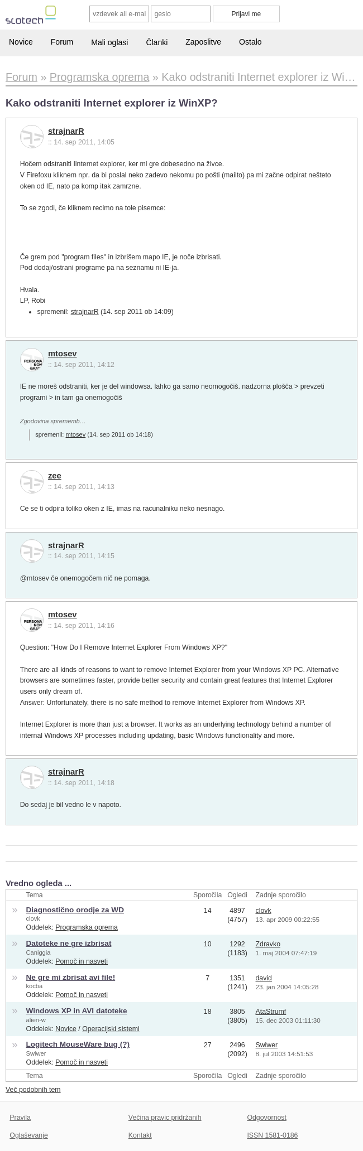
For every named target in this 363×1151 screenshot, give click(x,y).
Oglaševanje (28, 1135)
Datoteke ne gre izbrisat (69, 943)
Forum (62, 41)
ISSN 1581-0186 (272, 1135)
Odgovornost (266, 1117)
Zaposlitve (203, 41)
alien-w (36, 1020)
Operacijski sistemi (111, 1029)
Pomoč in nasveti (81, 961)
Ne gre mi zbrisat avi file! (71, 977)
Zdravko (268, 944)
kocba (34, 986)
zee (54, 475)
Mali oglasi (109, 42)
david (264, 978)
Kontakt (140, 1135)
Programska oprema (86, 927)
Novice (21, 41)
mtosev (62, 353)
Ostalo (250, 41)
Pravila (20, 1117)
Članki (157, 42)
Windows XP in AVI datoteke (76, 1011)
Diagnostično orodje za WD (75, 910)
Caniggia (38, 952)
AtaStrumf (271, 1011)
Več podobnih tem (33, 1090)
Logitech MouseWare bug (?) (78, 1044)
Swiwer (36, 1053)
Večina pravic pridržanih (165, 1117)
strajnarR (66, 131)
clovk (33, 918)
